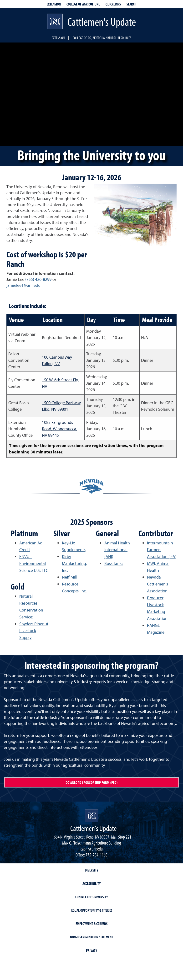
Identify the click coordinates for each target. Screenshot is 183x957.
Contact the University (91, 896)
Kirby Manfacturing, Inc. (74, 563)
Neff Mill (69, 577)
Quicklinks (113, 4)
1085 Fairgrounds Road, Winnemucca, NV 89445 (59, 429)
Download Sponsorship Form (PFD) (91, 782)
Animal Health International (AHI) (117, 549)
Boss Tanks (113, 563)
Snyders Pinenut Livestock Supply (33, 630)
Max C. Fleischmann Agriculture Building (91, 843)
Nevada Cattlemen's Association (157, 584)
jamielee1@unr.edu (23, 285)
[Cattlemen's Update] (91, 815)
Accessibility (91, 883)
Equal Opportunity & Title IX (91, 910)
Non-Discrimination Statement (91, 937)
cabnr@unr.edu (92, 849)
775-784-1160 (96, 855)
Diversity (91, 870)
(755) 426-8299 (38, 279)
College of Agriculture (83, 4)
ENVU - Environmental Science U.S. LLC (33, 563)
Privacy (91, 950)
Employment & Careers (91, 923)
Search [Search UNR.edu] (131, 4)
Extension (58, 37)
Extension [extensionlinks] (54, 4)
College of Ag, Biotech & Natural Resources (102, 37)
